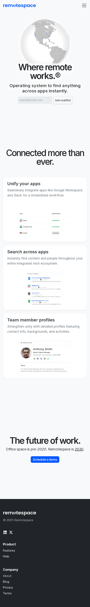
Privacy (8, 587)
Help (6, 556)
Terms (7, 593)
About (7, 576)
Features (9, 550)
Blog (6, 581)
